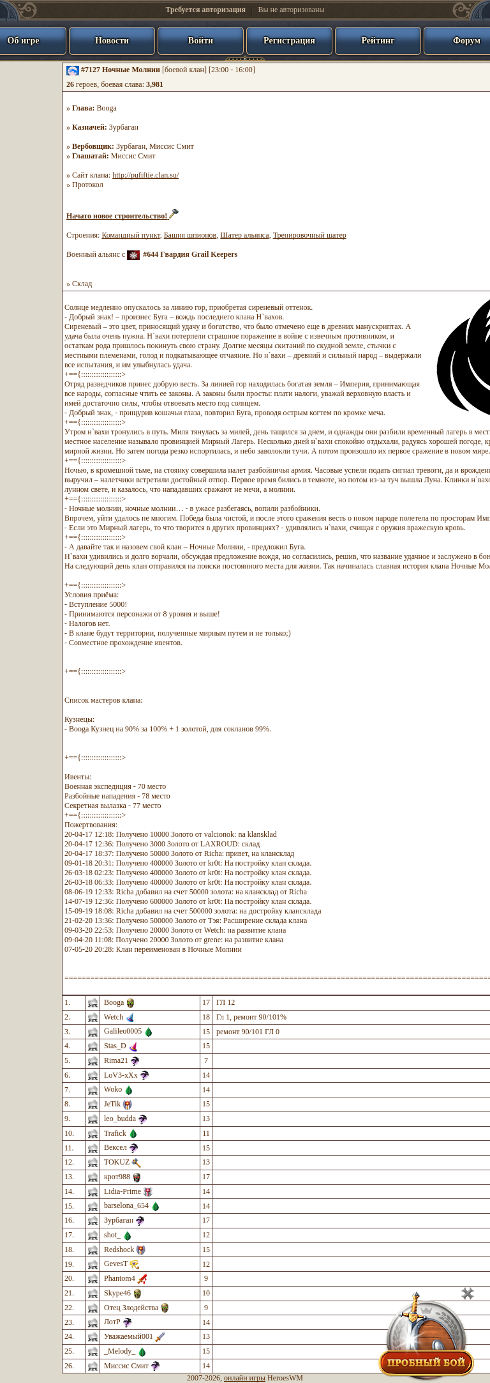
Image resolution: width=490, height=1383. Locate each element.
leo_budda (120, 1118)
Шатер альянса (244, 235)
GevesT (116, 1263)
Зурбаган (123, 127)
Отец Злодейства (131, 1307)
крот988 (117, 1176)
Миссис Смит (171, 146)
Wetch (113, 1016)
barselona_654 (126, 1205)
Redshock (119, 1249)
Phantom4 (119, 1278)
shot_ (112, 1234)
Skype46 (117, 1292)
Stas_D (115, 1045)
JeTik (112, 1103)
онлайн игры (244, 1377)
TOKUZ (117, 1162)
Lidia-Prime (122, 1191)
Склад (82, 283)
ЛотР (112, 1321)
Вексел (115, 1147)
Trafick (115, 1133)
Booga (107, 107)
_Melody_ (119, 1351)
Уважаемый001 (128, 1336)
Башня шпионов (190, 235)
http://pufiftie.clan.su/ (145, 175)
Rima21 (116, 1060)
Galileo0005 (123, 1031)
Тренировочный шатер (309, 235)
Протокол (87, 184)
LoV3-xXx (121, 1075)
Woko (113, 1089)
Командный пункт (130, 235)
